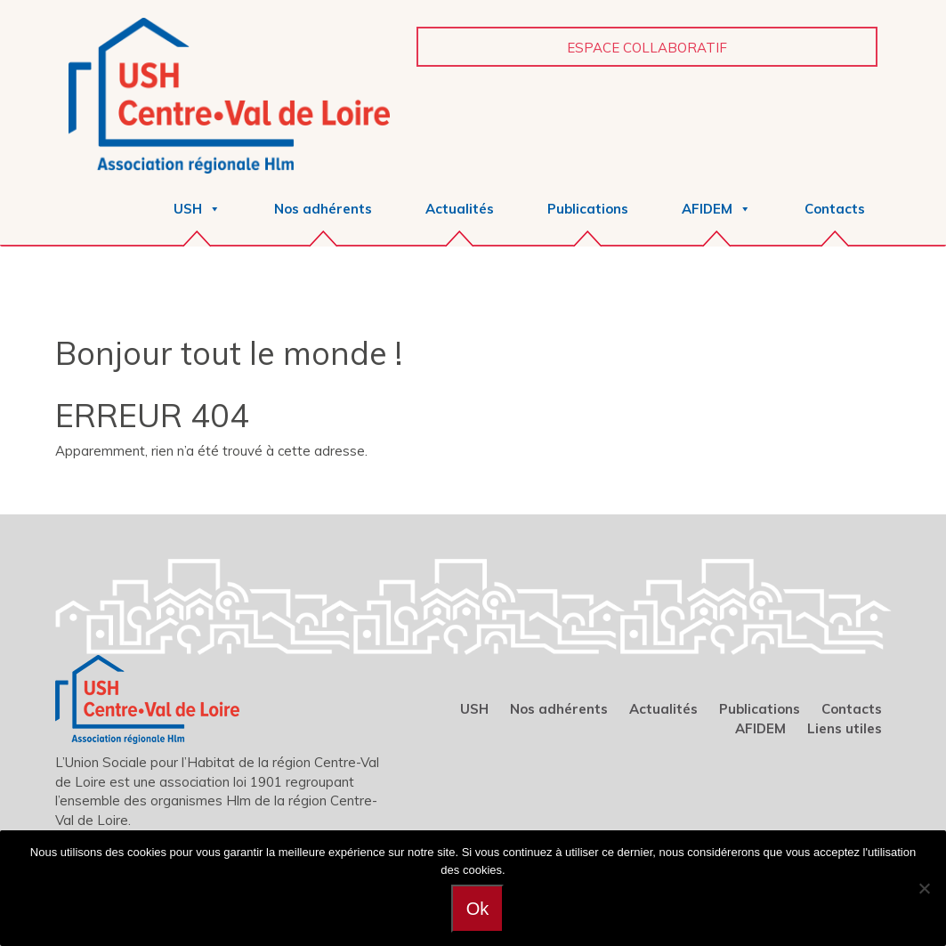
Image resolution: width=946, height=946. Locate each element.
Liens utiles (844, 728)
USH (474, 708)
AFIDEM (760, 728)
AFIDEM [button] (716, 208)
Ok (477, 908)
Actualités (459, 208)
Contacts (835, 208)
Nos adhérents (323, 208)
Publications (587, 208)
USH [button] (197, 208)
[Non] (924, 888)
